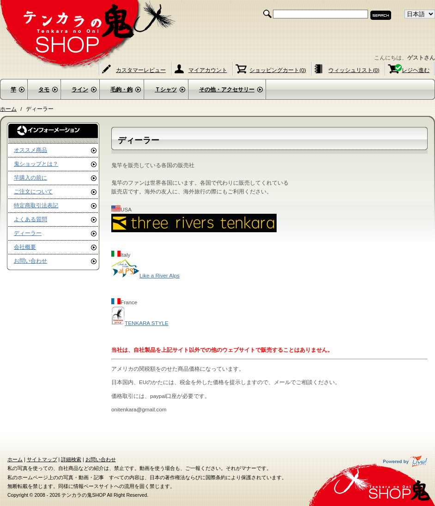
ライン (80, 89)
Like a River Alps (145, 275)
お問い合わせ (30, 261)
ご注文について (33, 191)
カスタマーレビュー (141, 70)
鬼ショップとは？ (36, 164)
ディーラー (28, 233)
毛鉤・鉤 (121, 89)
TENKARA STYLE (140, 323)
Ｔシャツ (166, 89)
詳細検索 (71, 459)
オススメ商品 (30, 150)
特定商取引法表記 (36, 205)
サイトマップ (42, 459)
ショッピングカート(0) (277, 70)
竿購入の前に (30, 178)
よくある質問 (30, 219)
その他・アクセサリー (226, 89)
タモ (43, 89)
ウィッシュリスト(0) (353, 70)
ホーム (8, 109)
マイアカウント (207, 70)
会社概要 (25, 247)
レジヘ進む (415, 70)
